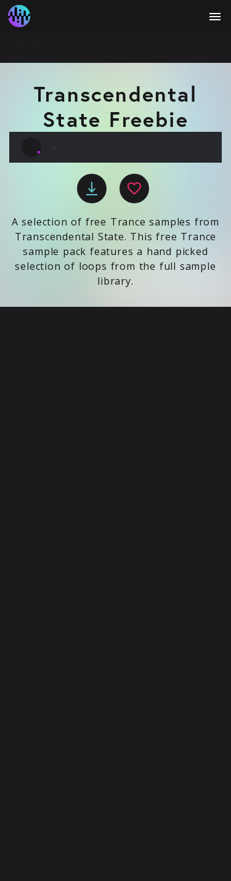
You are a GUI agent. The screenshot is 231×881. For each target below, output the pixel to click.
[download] (92, 188)
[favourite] (134, 188)
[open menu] (215, 17)
